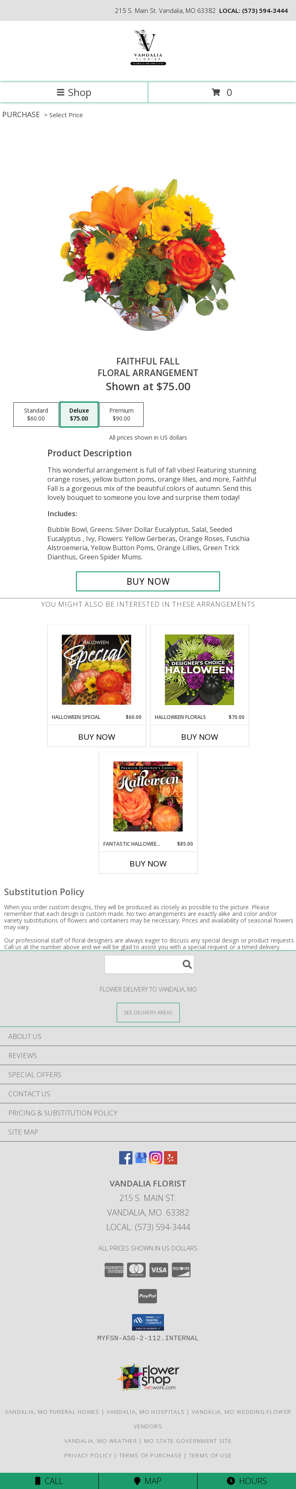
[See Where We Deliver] (148, 1012)
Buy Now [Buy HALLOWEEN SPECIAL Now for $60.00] (96, 736)
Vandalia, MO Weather (100, 1441)
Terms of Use (210, 1455)
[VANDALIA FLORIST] (147, 70)
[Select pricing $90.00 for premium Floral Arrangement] (121, 415)
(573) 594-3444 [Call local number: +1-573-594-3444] (265, 10)
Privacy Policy (88, 1455)
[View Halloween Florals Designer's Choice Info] (199, 670)
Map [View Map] (147, 1481)
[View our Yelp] (170, 1162)
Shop (73, 92)
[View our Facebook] (125, 1162)
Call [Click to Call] (49, 1481)
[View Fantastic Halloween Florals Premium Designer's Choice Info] (148, 796)
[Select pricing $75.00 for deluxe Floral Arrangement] (79, 415)
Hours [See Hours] (247, 1481)
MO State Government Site (188, 1441)
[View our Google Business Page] (140, 1162)
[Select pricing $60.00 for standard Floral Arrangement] (36, 415)
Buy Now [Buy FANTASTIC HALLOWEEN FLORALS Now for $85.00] (148, 863)
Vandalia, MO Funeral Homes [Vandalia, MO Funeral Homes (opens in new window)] (52, 1411)
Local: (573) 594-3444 (148, 1227)
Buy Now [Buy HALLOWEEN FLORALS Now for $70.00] (199, 736)
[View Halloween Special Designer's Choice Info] (96, 669)
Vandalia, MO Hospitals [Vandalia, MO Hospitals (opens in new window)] (146, 1411)
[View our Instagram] (155, 1162)
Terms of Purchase (150, 1455)
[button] (148, 1322)
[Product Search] (149, 964)
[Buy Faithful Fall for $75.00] (148, 581)
